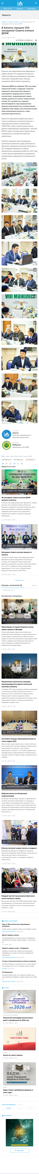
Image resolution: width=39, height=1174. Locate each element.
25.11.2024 (4, 815)
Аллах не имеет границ (12, 1055)
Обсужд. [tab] (20, 1104)
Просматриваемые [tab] (8, 1104)
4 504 (10, 37)
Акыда (5, 1052)
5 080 (10, 911)
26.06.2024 (5, 1058)
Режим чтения (36, 40)
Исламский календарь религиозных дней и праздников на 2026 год (18, 1019)
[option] (19, 1132)
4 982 (10, 815)
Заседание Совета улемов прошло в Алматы (17, 553)
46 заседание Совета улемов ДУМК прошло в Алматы (16, 499)
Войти (34, 585)
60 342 (11, 1095)
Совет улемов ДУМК (12, 456)
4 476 (10, 519)
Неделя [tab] (19, 1108)
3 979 (10, 574)
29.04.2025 (4, 574)
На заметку (7, 1115)
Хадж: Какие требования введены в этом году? (18, 1091)
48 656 (11, 1058)
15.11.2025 (4, 519)
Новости (4, 22)
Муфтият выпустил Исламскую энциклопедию (14, 795)
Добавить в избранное (24, 40)
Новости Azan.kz (14, 22)
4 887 (10, 761)
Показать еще (19, 580)
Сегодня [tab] (8, 1108)
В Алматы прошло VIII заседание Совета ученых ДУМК (18, 23)
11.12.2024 (4, 649)
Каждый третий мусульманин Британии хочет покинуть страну (18, 897)
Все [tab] (30, 1108)
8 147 (10, 649)
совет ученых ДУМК (25, 456)
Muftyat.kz (16, 445)
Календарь (31, 8)
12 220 (10, 706)
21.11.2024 (4, 911)
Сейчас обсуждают (10, 921)
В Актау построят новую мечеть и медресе (19, 848)
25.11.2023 (5, 1095)
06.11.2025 (5, 1023)
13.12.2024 (4, 37)
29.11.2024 (4, 761)
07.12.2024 (4, 706)
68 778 (11, 1023)
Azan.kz (15, 433)
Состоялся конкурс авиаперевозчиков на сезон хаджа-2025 (19, 740)
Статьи (5, 987)
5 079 (10, 863)
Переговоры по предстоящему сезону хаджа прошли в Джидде (17, 628)
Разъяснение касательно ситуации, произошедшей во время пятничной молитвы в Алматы (17, 684)
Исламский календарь (10, 1015)
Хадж (5, 1087)
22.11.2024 (4, 863)
